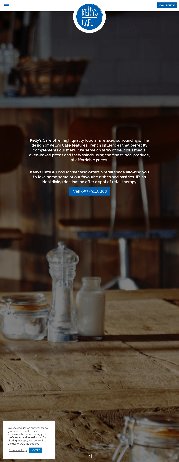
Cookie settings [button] (18, 450)
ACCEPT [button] (35, 450)
